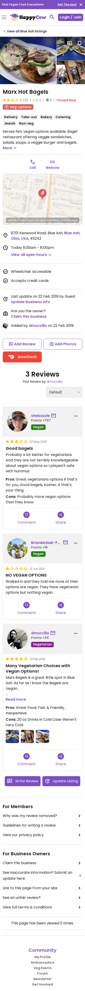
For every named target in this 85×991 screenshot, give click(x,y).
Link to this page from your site (42, 888)
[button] (42, 194)
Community (42, 950)
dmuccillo (38, 325)
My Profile (42, 957)
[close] (81, 4)
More (10, 148)
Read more (16, 699)
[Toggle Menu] (4, 17)
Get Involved (42, 984)
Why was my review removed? (42, 816)
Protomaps (26, 220)
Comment (26, 518)
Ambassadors (42, 962)
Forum (42, 973)
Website (52, 167)
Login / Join (70, 17)
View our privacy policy (42, 835)
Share (61, 518)
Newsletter (42, 979)
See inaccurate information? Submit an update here (42, 875)
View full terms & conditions (42, 907)
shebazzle (40, 415)
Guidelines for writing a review (42, 825)
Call (32, 167)
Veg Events (43, 968)
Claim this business (29, 316)
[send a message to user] (54, 416)
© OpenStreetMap (48, 220)
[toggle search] (52, 17)
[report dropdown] (75, 416)
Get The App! (67, 4)
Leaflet (12, 220)
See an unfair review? (42, 897)
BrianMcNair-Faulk (46, 542)
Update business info (30, 301)
